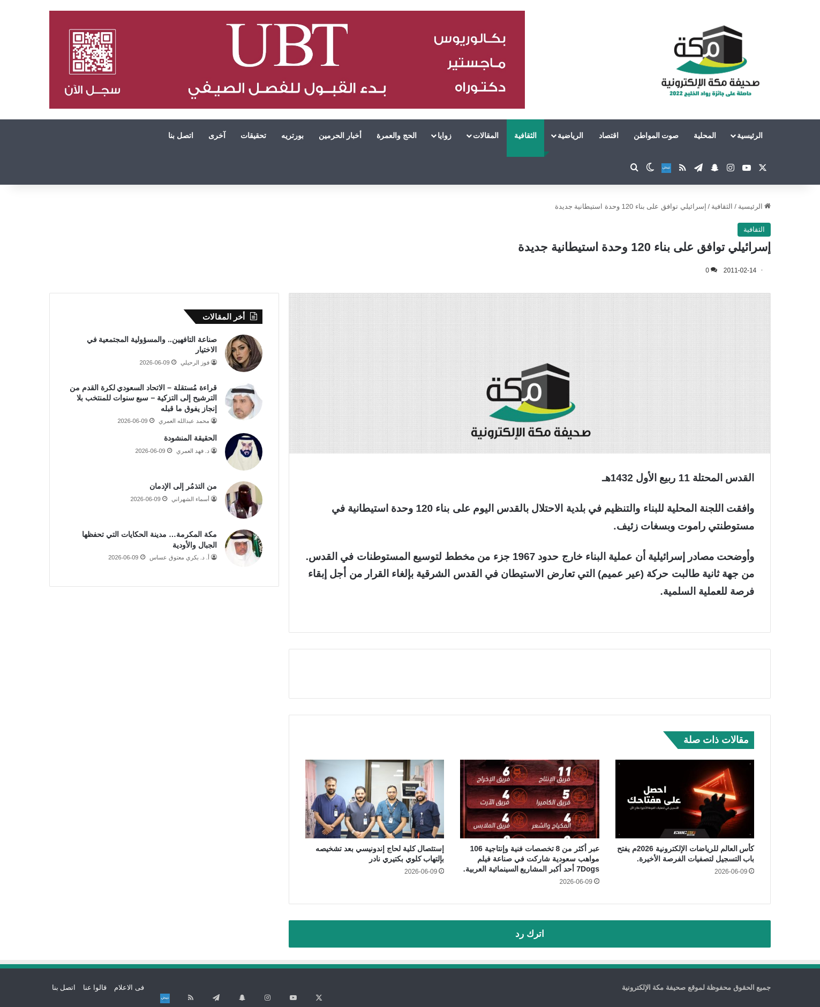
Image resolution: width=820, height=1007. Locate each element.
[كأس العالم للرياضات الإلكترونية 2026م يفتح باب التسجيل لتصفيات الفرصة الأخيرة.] (685, 799)
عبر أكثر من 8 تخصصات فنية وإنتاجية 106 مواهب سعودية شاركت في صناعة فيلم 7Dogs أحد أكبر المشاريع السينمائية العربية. (531, 858)
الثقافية (525, 135)
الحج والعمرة (397, 135)
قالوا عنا (95, 987)
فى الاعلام (129, 987)
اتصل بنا (180, 135)
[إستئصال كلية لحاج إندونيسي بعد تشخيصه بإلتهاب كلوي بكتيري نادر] (375, 799)
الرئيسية (750, 135)
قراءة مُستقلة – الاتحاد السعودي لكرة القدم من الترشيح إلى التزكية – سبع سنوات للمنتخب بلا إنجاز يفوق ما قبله (143, 398)
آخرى (216, 135)
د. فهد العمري (192, 451)
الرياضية (570, 135)
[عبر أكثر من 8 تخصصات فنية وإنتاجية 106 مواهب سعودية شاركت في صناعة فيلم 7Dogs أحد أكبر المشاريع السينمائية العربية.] (529, 799)
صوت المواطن (656, 135)
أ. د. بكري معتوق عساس (179, 557)
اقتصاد (609, 135)
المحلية (705, 135)
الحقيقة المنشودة (190, 438)
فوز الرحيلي (194, 362)
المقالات (486, 135)
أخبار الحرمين (340, 135)
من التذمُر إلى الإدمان (183, 486)
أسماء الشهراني (190, 499)
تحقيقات (253, 135)
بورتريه (292, 135)
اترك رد (529, 934)
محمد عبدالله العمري (184, 421)
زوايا (445, 135)
